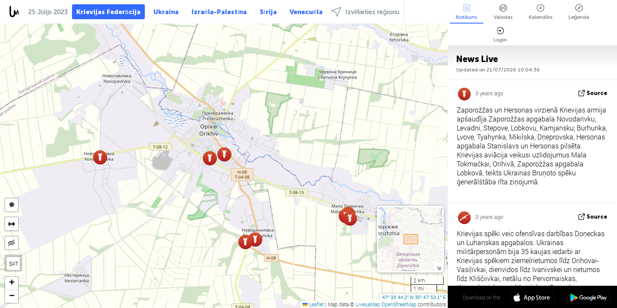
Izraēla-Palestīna (219, 12)
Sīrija (268, 12)
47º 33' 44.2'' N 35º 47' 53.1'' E (414, 297)
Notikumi (466, 12)
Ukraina (166, 12)
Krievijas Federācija (108, 12)
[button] (100, 157)
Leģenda (579, 12)
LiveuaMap (368, 304)
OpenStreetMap (398, 304)
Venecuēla (306, 12)
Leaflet (313, 304)
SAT (13, 263)
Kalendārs (540, 12)
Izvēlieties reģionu (365, 12)
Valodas (503, 12)
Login (500, 35)
